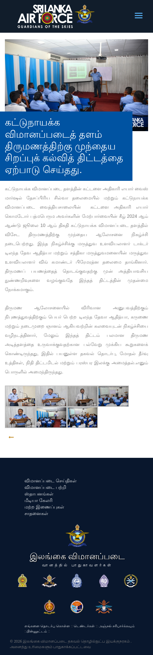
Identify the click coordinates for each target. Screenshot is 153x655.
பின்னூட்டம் (36, 631)
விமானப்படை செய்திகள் (50, 480)
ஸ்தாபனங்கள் (39, 493)
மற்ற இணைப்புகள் (44, 506)
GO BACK (31, 437)
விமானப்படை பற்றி (45, 487)
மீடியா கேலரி (38, 500)
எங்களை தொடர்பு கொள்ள (47, 626)
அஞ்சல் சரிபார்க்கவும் (117, 626)
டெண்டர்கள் (84, 626)
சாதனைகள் (36, 513)
